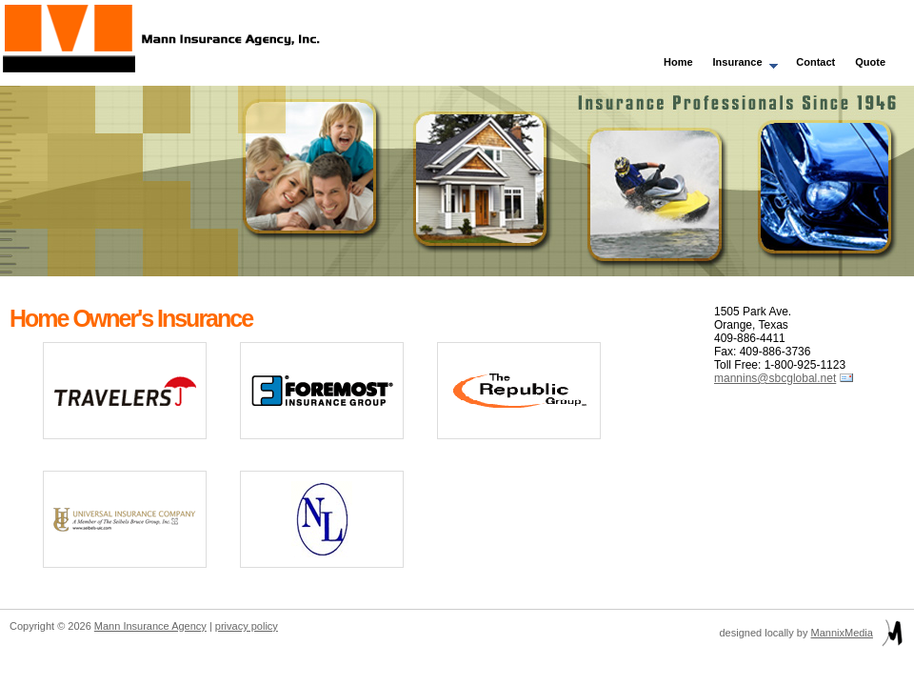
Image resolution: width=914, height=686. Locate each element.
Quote (870, 62)
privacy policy (246, 626)
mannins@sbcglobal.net (775, 378)
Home (678, 62)
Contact (815, 62)
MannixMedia (842, 632)
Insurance (741, 63)
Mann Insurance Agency (150, 626)
